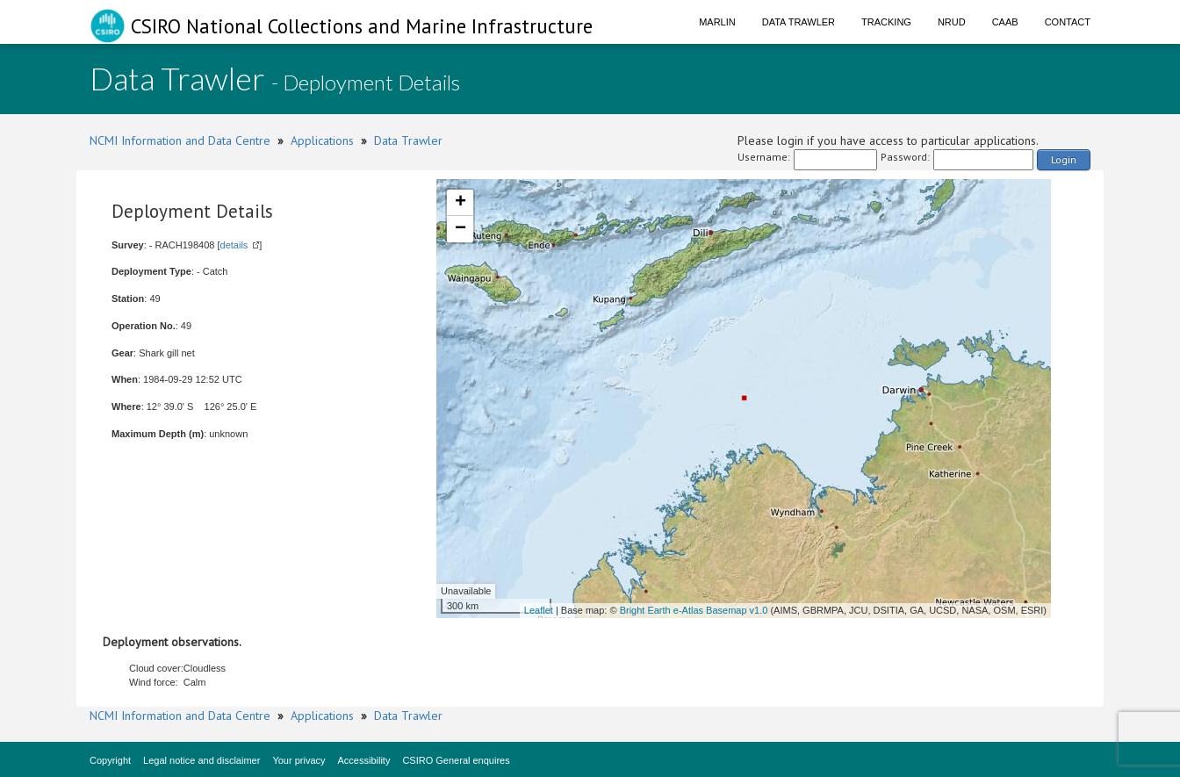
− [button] (460, 229)
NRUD (952, 22)
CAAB (1005, 22)
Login (1063, 159)
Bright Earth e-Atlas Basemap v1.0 (694, 610)
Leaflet (538, 610)
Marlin (717, 22)
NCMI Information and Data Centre (180, 140)
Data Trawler (798, 22)
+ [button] (460, 203)
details (234, 245)
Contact (1067, 22)
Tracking (886, 22)
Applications (322, 140)
